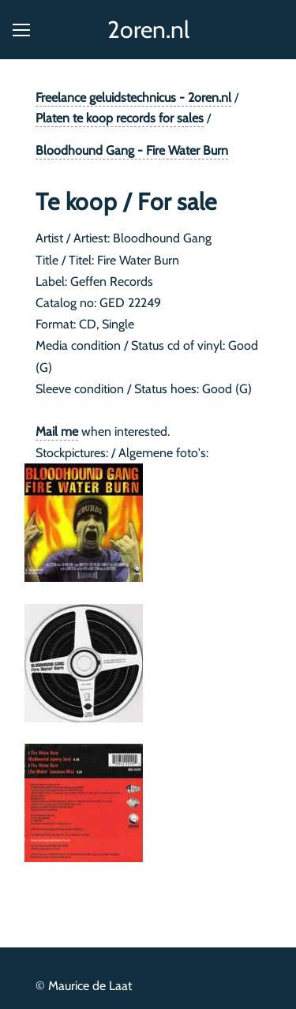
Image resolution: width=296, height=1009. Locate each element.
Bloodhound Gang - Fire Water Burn (132, 150)
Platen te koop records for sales (120, 118)
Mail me (57, 431)
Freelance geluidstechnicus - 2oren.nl (133, 97)
